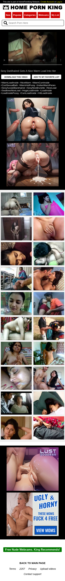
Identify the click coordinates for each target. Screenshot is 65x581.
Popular (17, 15)
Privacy (32, 568)
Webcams (43, 15)
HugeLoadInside (31, 90)
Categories (30, 15)
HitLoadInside (45, 93)
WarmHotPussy (27, 85)
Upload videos (48, 568)
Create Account (47, 2)
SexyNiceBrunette (36, 88)
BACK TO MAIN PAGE (33, 563)
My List (55, 15)
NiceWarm (26, 82)
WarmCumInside (41, 82)
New (8, 15)
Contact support (32, 574)
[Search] (33, 23)
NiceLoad (51, 88)
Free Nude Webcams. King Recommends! (32, 549)
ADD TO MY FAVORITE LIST (46, 77)
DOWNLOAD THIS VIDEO (16, 77)
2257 (22, 568)
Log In (59, 2)
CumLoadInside (28, 93)
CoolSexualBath (10, 85)
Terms (12, 568)
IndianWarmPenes (46, 85)
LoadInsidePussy (10, 93)
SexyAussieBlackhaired (13, 88)
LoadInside (46, 90)
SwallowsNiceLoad (11, 90)
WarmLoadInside (10, 82)
